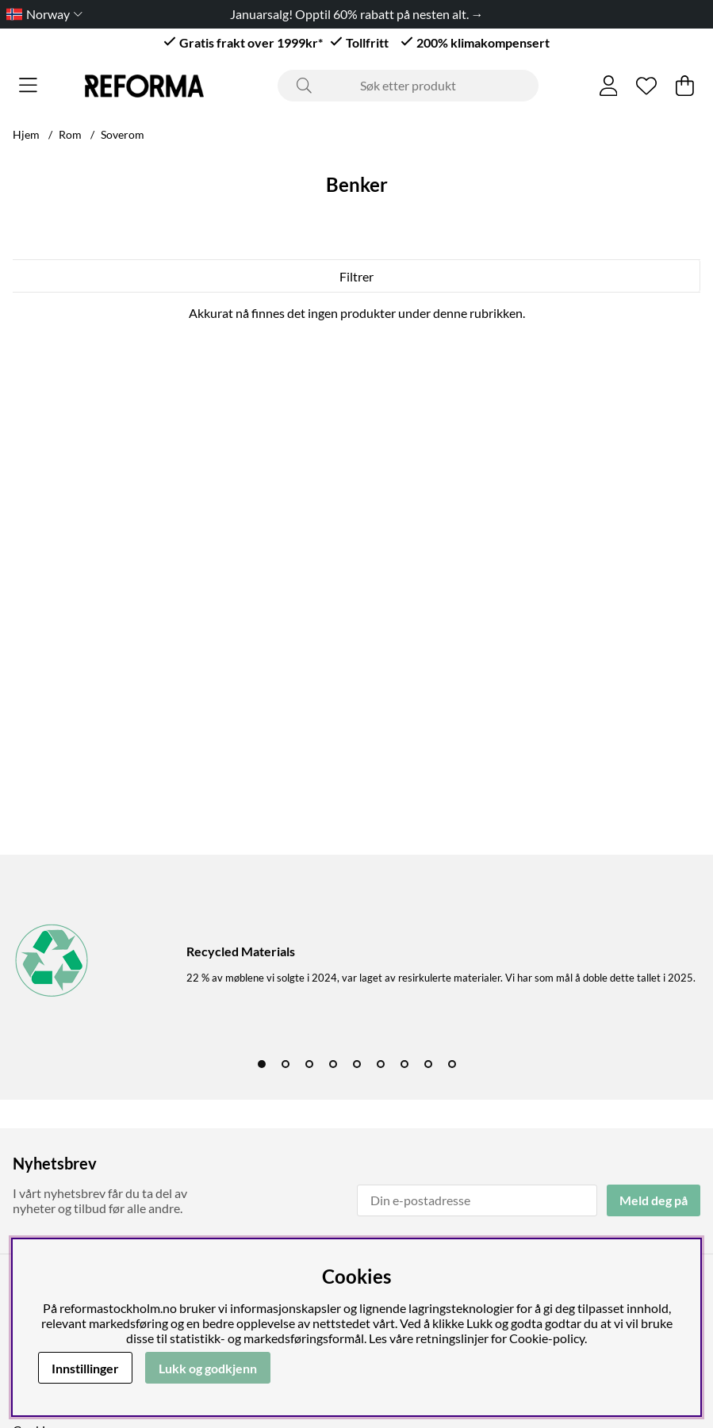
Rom (70, 134)
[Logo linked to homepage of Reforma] (144, 86)
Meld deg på (653, 1200)
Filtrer (356, 276)
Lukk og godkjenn (208, 1368)
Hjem (26, 134)
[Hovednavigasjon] (28, 85)
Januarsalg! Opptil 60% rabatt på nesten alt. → (357, 13)
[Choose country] (41, 13)
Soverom (122, 134)
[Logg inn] (608, 85)
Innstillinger (85, 1368)
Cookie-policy (547, 1338)
